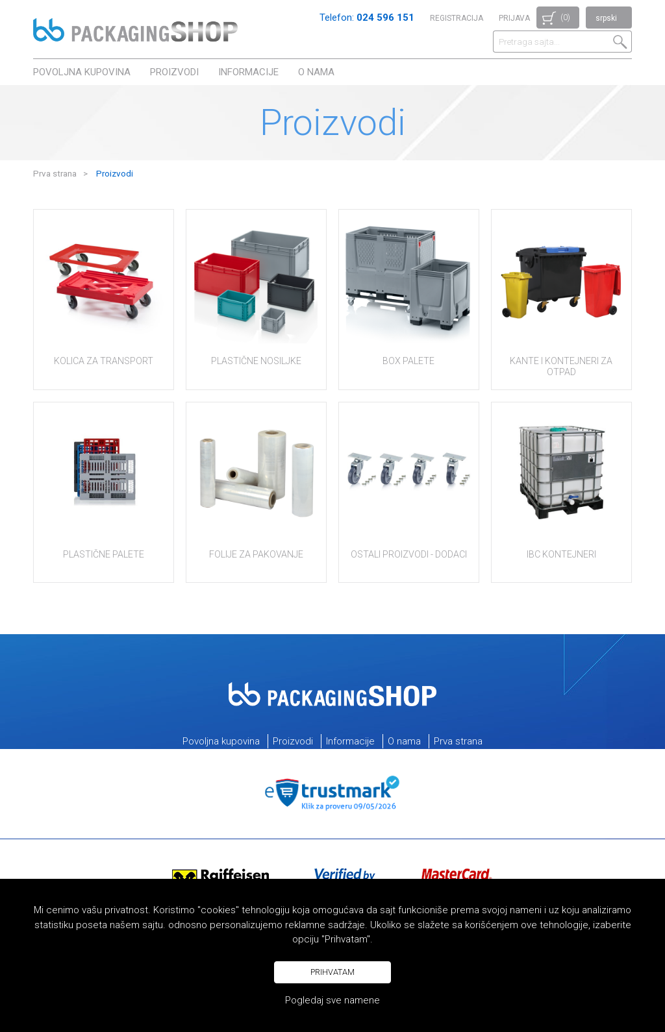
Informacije (248, 72)
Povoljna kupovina (82, 72)
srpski (606, 18)
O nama (316, 72)
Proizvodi (174, 72)
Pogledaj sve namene (332, 1000)
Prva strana (55, 173)
